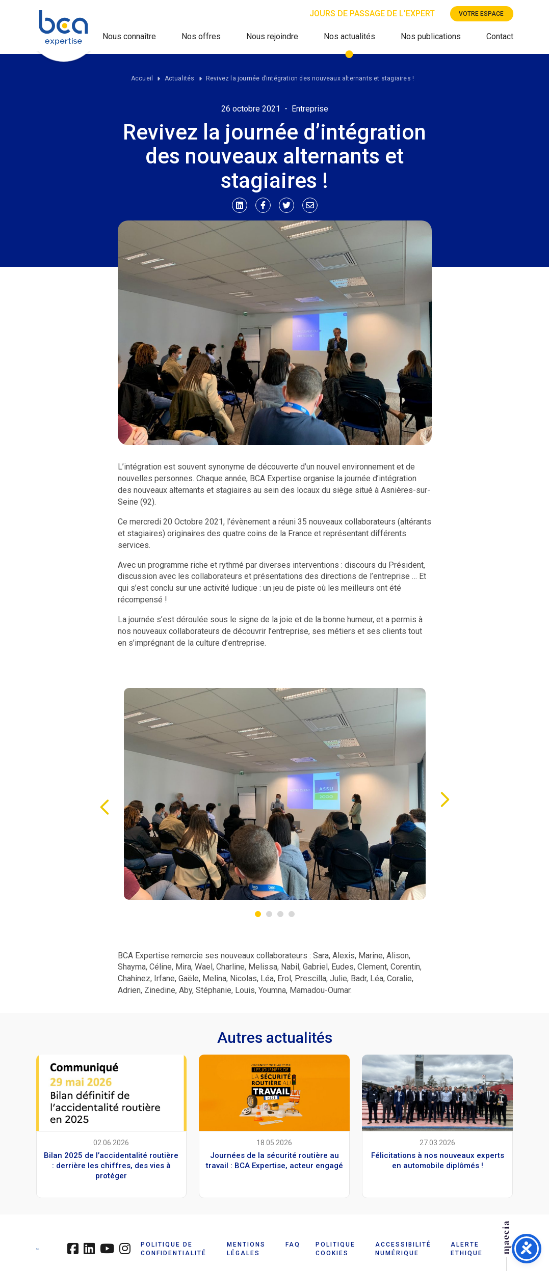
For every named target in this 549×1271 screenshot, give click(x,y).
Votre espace (481, 13)
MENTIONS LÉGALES (246, 1249)
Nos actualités (349, 36)
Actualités (180, 78)
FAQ (292, 1244)
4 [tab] (292, 914)
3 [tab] (280, 914)
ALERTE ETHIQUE (467, 1249)
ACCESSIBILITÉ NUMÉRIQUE (403, 1249)
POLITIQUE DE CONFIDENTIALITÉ (173, 1249)
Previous (104, 807)
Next (445, 799)
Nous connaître (129, 36)
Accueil (142, 78)
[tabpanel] (275, 794)
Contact (499, 36)
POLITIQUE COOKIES (335, 1249)
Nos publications (431, 36)
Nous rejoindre (272, 36)
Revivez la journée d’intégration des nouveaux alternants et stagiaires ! (310, 78)
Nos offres (201, 36)
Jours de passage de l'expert (372, 13)
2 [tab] (269, 914)
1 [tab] (258, 914)
